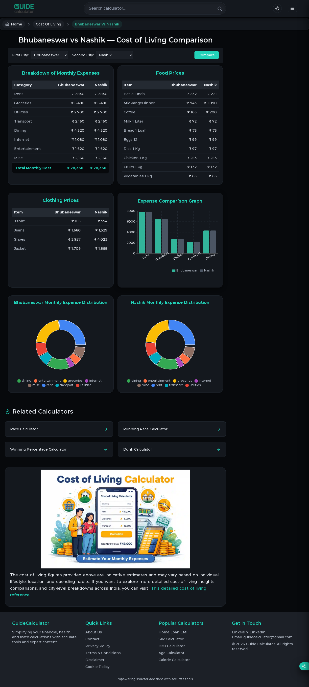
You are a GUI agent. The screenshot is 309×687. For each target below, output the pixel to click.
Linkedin (257, 632)
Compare (206, 55)
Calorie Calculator (174, 660)
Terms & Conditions (103, 653)
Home (13, 24)
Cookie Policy (97, 667)
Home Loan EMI (173, 632)
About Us (93, 632)
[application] (196, 245)
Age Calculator (171, 653)
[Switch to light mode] (277, 8)
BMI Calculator (172, 646)
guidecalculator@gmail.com (267, 637)
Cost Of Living (48, 24)
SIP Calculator (171, 639)
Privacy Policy (97, 646)
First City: (20, 55)
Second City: (83, 55)
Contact (92, 639)
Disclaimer (94, 660)
